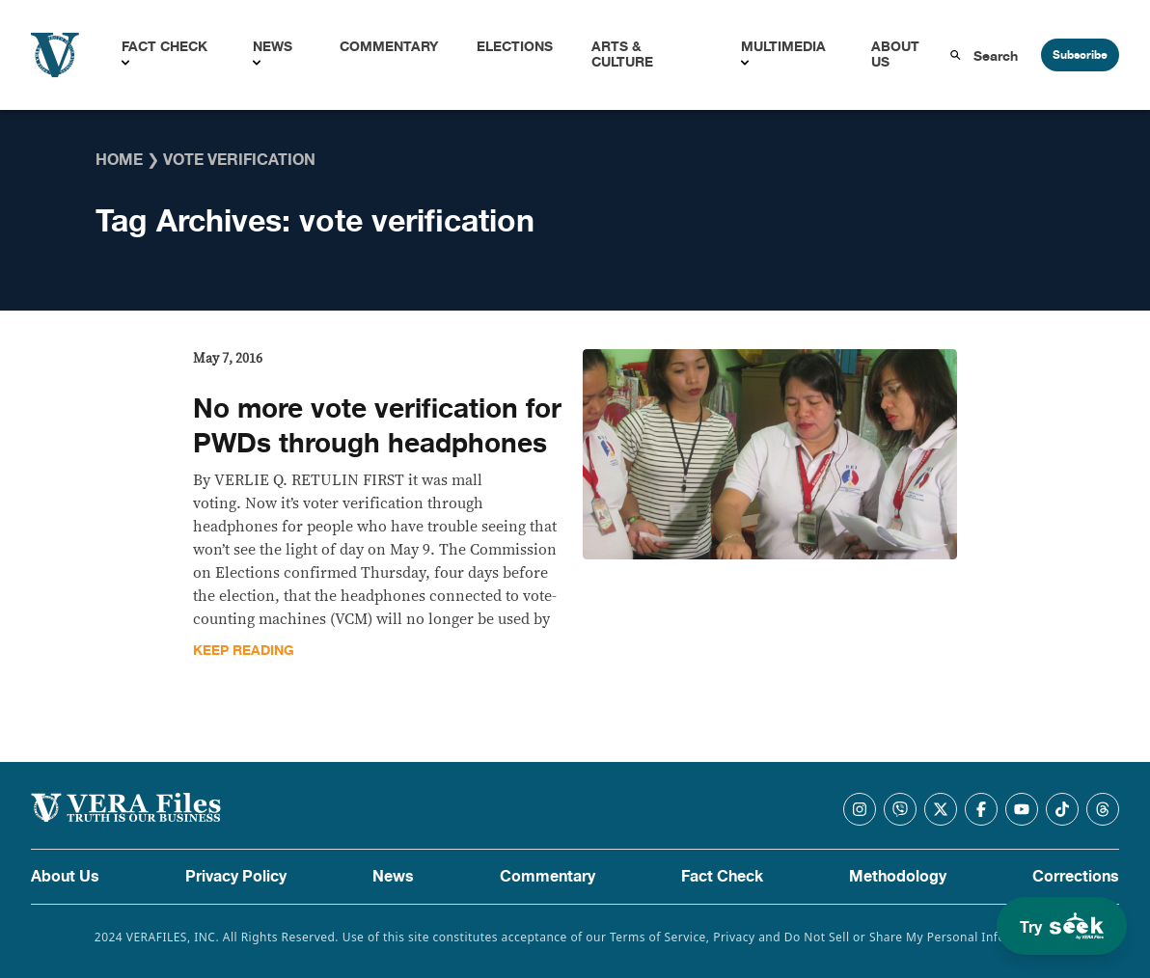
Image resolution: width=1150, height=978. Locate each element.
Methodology (897, 876)
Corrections (1075, 876)
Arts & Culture (622, 54)
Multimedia (783, 47)
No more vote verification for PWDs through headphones (377, 426)
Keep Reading (243, 650)
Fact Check (164, 47)
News (272, 47)
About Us (895, 54)
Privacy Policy (236, 876)
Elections (515, 47)
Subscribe (1080, 55)
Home (119, 160)
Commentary (389, 47)
